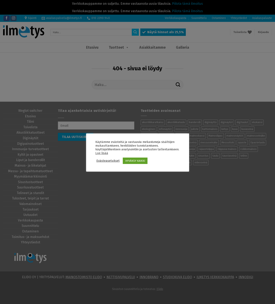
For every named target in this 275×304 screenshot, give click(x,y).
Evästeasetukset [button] (108, 161)
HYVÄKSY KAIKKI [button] (135, 160)
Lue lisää (101, 153)
